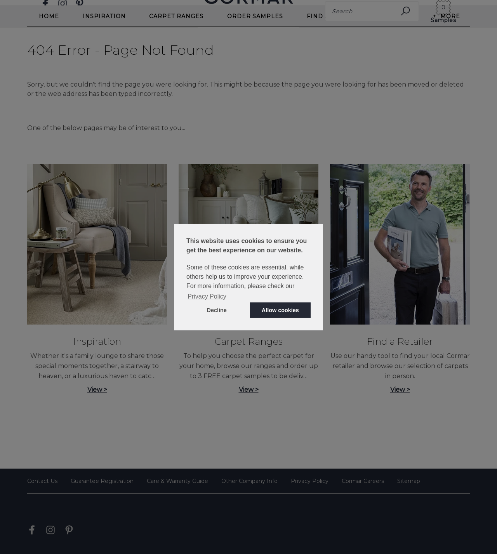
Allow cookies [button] (280, 310)
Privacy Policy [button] (207, 296)
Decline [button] (217, 310)
